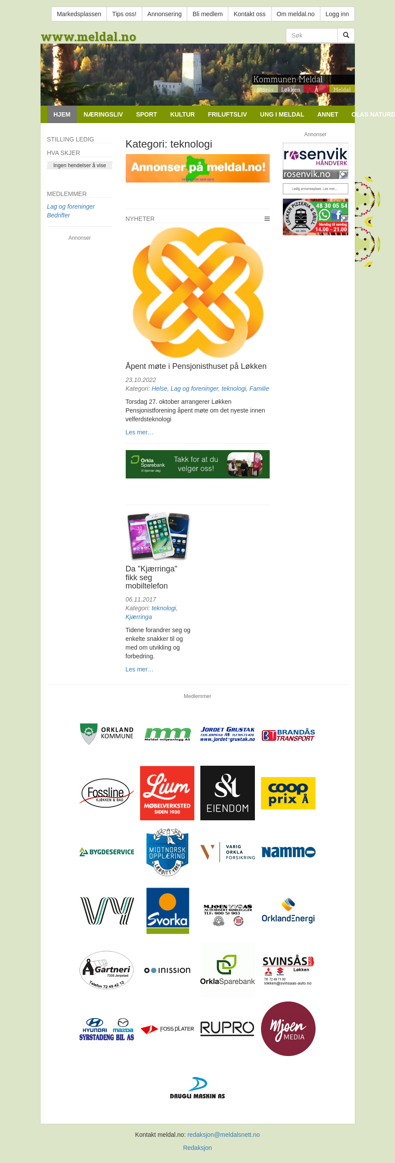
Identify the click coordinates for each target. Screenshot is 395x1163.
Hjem (62, 114)
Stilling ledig (70, 139)
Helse (159, 388)
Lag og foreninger (194, 388)
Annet (327, 114)
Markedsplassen (79, 13)
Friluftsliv (227, 114)
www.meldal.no (88, 36)
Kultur (182, 114)
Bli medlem (207, 13)
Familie (259, 388)
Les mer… (140, 432)
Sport (146, 114)
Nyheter (140, 218)
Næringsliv (103, 114)
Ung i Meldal (282, 114)
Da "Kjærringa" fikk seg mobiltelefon (152, 577)
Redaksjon (197, 1147)
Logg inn (337, 13)
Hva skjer (63, 152)
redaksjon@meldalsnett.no (223, 1134)
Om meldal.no (296, 13)
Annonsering (165, 13)
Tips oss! (124, 13)
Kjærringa (139, 616)
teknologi (234, 388)
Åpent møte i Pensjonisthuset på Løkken (196, 366)
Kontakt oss (249, 13)
